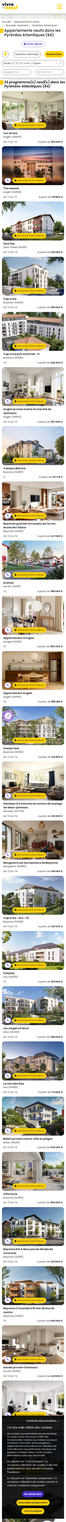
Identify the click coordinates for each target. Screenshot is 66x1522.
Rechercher (54, 54)
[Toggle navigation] (59, 6)
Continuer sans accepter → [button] (42, 1420)
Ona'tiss (9, 244)
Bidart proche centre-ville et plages (27, 1139)
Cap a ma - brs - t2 (16, 918)
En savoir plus (33, 1494)
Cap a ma (9, 299)
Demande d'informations (29, 125)
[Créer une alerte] (33, 44)
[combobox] (33, 63)
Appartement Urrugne (18, 638)
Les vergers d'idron (16, 1028)
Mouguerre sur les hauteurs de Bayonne (30, 863)
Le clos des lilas (13, 1084)
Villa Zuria (10, 1194)
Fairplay (9, 973)
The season (11, 188)
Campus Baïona (14, 468)
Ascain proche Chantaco (20, 1367)
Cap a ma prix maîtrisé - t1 (21, 354)
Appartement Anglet (17, 693)
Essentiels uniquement (33, 1502)
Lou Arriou (10, 133)
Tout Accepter (33, 1511)
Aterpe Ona (11, 748)
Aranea (8, 583)
